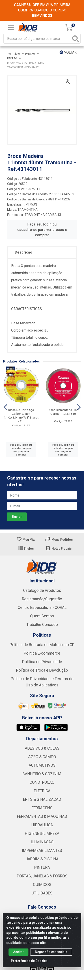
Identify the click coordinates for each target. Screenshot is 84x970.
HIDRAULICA (42, 825)
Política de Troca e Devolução (42, 670)
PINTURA (42, 867)
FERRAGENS (42, 808)
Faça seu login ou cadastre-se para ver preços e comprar (42, 229)
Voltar (68, 52)
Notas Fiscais (58, 548)
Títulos (26, 548)
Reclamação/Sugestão (42, 599)
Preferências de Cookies (29, 961)
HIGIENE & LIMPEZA (42, 833)
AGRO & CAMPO (42, 757)
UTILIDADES (42, 893)
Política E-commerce (42, 653)
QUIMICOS (42, 884)
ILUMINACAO (42, 842)
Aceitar (18, 952)
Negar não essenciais (51, 952)
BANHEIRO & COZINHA (42, 774)
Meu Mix (26, 539)
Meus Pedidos (59, 539)
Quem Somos (42, 616)
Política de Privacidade (42, 662)
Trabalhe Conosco (42, 624)
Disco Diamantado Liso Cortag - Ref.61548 (63, 411)
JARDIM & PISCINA (42, 859)
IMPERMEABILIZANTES (42, 850)
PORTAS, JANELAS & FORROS (42, 876)
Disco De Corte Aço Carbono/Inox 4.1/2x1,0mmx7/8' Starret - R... (21, 415)
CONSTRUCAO (42, 782)
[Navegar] (5, 407)
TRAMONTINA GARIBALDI (43, 215)
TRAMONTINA (27, 209)
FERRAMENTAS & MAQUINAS (42, 816)
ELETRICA (42, 791)
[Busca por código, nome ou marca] (37, 38)
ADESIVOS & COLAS (42, 748)
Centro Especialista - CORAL (42, 607)
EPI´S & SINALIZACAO (42, 799)
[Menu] (11, 27)
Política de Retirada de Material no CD (42, 644)
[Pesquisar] (75, 38)
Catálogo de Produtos (42, 590)
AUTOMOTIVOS (42, 765)
